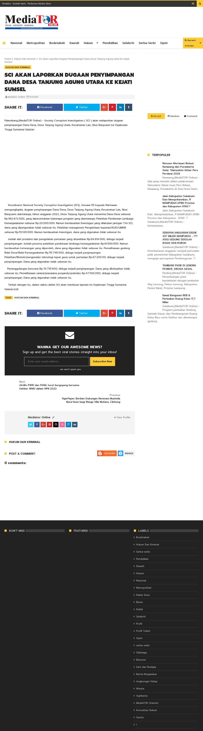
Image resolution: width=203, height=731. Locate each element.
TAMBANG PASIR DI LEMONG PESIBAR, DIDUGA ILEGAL (179, 267)
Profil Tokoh (143, 618)
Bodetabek (57, 43)
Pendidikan (110, 43)
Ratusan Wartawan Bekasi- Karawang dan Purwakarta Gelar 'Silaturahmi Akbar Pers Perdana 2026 (180, 168)
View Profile (122, 405)
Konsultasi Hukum (146, 697)
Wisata (140, 676)
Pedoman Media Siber (39, 3)
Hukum (88, 43)
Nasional (16, 43)
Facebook (44, 107)
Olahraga (141, 640)
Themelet (193, 727)
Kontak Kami (19, 3)
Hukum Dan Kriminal (24, 58)
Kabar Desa (143, 582)
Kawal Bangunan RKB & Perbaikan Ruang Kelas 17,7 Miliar (178, 299)
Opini (164, 43)
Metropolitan (36, 43)
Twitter (82, 107)
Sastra (140, 705)
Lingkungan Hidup (146, 669)
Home (8, 58)
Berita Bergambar (146, 661)
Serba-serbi (147, 43)
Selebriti (128, 43)
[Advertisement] (132, 22)
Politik (139, 596)
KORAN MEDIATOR (14, 727)
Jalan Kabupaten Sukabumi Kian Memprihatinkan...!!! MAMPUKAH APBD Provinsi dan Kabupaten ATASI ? (178, 201)
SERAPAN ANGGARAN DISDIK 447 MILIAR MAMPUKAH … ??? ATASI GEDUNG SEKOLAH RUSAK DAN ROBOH (180, 238)
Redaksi (6, 3)
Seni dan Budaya (146, 654)
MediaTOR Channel (147, 690)
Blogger (109, 440)
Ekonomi (141, 647)
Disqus (129, 440)
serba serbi (143, 632)
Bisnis (139, 589)
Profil (139, 611)
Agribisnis (142, 683)
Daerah (74, 43)
